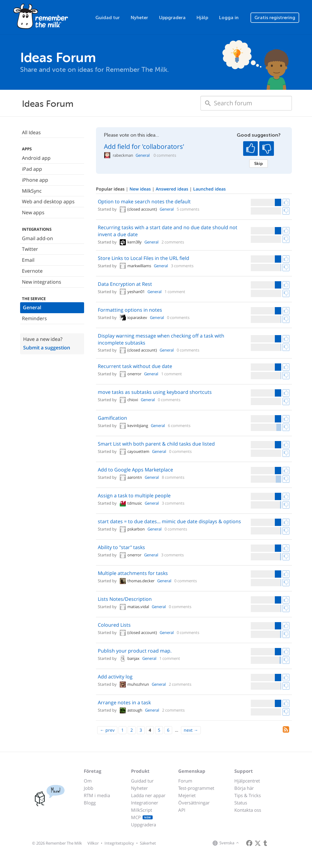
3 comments (182, 265)
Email (28, 260)
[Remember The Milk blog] (265, 843)
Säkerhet (148, 843)
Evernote (32, 271)
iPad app (32, 169)
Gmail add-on (37, 238)
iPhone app (35, 180)
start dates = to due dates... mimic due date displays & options (169, 521)
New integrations (41, 281)
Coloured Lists (114, 625)
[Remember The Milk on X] (258, 843)
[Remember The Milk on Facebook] (249, 843)
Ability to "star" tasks (121, 547)
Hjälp (202, 17)
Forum (185, 781)
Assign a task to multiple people (134, 495)
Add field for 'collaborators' (144, 146)
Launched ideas (209, 189)
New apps (33, 212)
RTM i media (97, 795)
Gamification (112, 418)
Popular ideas (111, 189)
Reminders (34, 318)
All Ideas (31, 132)
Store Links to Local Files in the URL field (143, 258)
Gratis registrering (274, 17)
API (181, 810)
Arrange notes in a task (124, 702)
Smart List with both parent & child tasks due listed (156, 443)
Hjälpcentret (247, 781)
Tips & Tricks (247, 795)
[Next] (191, 730)
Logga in (229, 17)
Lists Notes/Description (125, 599)
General (32, 307)
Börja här (244, 788)
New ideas (140, 189)
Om (88, 781)
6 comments (179, 425)
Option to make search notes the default (144, 201)
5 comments (188, 209)
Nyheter (139, 17)
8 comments (173, 477)
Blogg (90, 803)
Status (240, 803)
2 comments (172, 242)
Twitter (30, 249)
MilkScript (141, 810)
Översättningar (194, 803)
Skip (258, 163)
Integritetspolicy (119, 843)
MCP (142, 817)
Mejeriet (187, 795)
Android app (36, 158)
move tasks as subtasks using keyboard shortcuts (155, 392)
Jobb (88, 788)
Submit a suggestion (46, 347)
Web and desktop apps (48, 201)
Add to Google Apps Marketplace (135, 469)
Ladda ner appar (148, 795)
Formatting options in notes (130, 309)
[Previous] (107, 730)
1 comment (175, 291)
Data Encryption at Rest (125, 284)
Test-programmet (196, 788)
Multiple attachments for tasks (133, 573)
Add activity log (115, 676)
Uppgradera (172, 17)
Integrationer (144, 803)
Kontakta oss (247, 810)
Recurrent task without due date (135, 366)
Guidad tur (107, 17)
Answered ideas (173, 189)
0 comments (165, 155)
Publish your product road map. (135, 650)
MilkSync (32, 190)
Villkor (93, 843)
